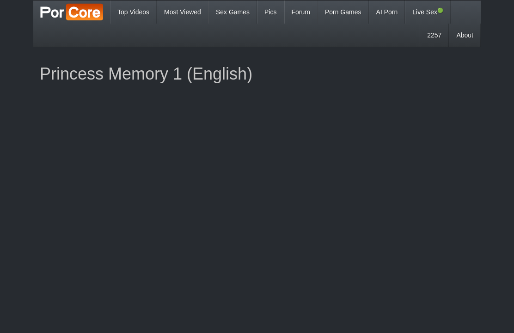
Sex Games (233, 12)
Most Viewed (182, 12)
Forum (301, 12)
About (464, 35)
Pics (270, 12)
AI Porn (387, 12)
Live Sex (427, 11)
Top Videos (133, 12)
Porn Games (343, 12)
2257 (434, 35)
